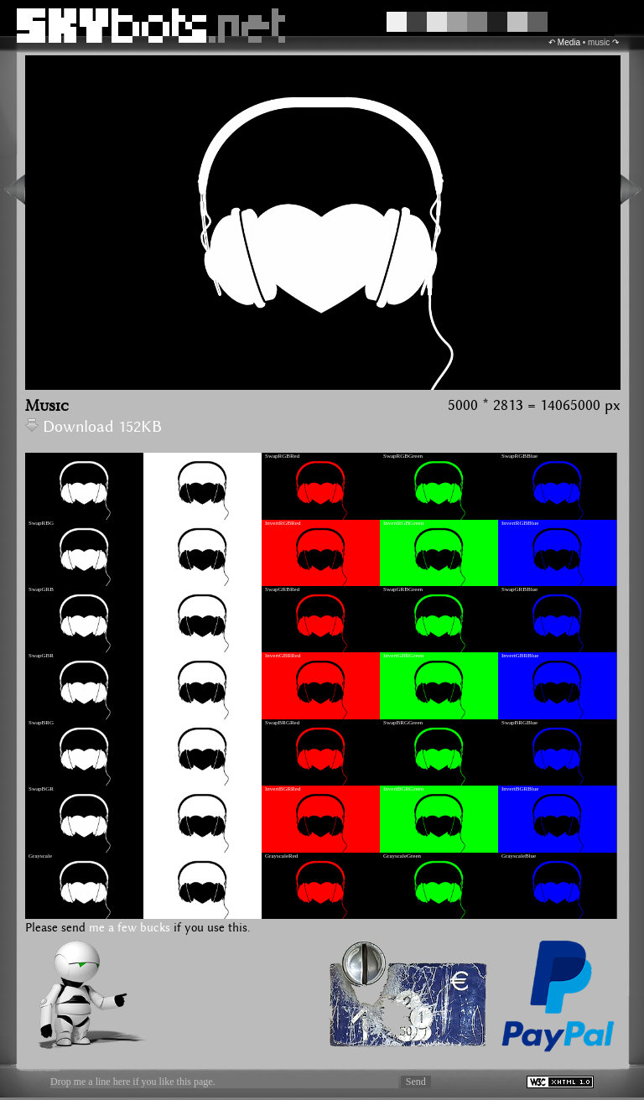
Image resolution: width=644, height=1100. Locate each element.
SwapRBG (41, 523)
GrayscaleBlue (518, 856)
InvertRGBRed (282, 523)
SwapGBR (41, 655)
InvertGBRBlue (519, 655)
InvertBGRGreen (403, 789)
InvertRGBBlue (519, 523)
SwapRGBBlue (519, 456)
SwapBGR (41, 789)
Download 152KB (93, 427)
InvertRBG (160, 523)
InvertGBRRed (282, 655)
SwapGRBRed (282, 589)
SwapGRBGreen (403, 589)
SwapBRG (41, 722)
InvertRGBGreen (403, 523)
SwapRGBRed (282, 456)
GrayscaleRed (281, 856)
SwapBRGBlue (519, 722)
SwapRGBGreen (403, 456)
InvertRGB (160, 456)
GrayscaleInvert (165, 856)
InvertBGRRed (282, 789)
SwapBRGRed (282, 722)
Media (569, 42)
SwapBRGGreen (403, 722)
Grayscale (40, 856)
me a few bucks (129, 928)
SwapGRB (41, 589)
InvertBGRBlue (519, 789)
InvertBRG (160, 722)
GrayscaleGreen (402, 856)
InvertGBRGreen (403, 655)
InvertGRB (160, 589)
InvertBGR (160, 789)
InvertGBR (160, 655)
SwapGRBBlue (519, 589)
